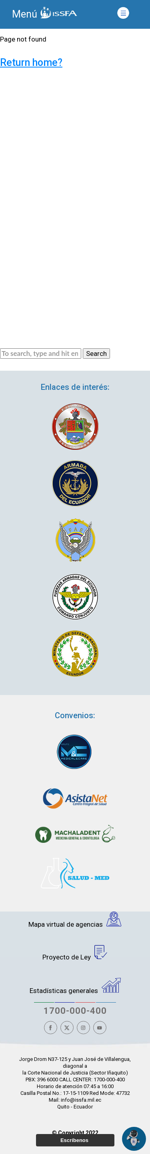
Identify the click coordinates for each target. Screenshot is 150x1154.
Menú (24, 14)
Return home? (31, 62)
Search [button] (96, 354)
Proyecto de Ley (75, 953)
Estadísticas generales (75, 986)
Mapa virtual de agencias (75, 920)
